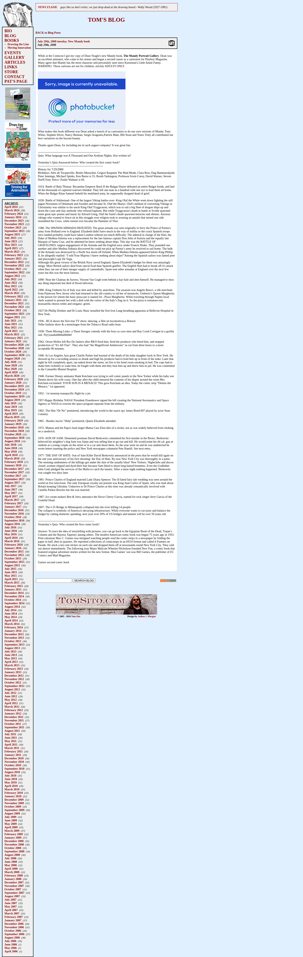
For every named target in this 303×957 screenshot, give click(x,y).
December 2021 (14, 303)
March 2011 (11, 748)
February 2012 (13, 710)
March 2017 (11, 499)
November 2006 (14, 927)
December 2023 (14, 220)
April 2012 (11, 703)
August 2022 (12, 275)
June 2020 (10, 365)
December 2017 (14, 468)
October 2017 (12, 475)
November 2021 (14, 306)
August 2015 (12, 565)
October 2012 (12, 682)
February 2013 (13, 668)
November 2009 (14, 803)
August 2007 (12, 896)
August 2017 (12, 482)
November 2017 (14, 472)
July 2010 (10, 775)
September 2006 (14, 934)
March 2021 (11, 334)
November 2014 (14, 596)
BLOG (10, 35)
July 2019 (10, 403)
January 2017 (12, 506)
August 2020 (12, 358)
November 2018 (14, 430)
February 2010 (13, 792)
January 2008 (12, 879)
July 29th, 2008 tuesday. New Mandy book (63, 41)
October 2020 (12, 351)
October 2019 (12, 393)
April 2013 (11, 661)
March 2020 (11, 375)
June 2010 (10, 779)
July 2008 (10, 858)
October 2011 (12, 723)
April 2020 (11, 372)
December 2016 (14, 510)
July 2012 (10, 692)
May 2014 (10, 617)
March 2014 (11, 623)
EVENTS (12, 52)
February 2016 (13, 544)
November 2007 (14, 885)
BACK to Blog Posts (48, 32)
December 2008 (14, 841)
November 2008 (14, 844)
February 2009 (13, 834)
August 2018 (12, 441)
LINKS (10, 67)
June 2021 (10, 324)
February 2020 (13, 379)
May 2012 (10, 699)
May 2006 (10, 947)
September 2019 (14, 396)
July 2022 (10, 279)
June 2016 (10, 530)
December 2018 (14, 427)
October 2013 (12, 641)
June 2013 (10, 655)
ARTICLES (14, 62)
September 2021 (14, 313)
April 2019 (11, 413)
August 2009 (12, 813)
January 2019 (12, 424)
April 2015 (11, 579)
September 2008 (14, 851)
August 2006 (12, 937)
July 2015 (10, 568)
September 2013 (14, 644)
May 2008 (10, 865)
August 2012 (12, 689)
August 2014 (12, 606)
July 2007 (10, 899)
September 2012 (14, 686)
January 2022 (12, 299)
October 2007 (12, 889)
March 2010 (11, 789)
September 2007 (14, 892)
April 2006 (11, 951)
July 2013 (10, 651)
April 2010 (11, 785)
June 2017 (10, 489)
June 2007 (10, 903)
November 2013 (14, 637)
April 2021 (11, 331)
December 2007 (14, 882)
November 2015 (14, 555)
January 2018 (12, 465)
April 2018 (11, 455)
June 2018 (10, 448)
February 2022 (13, 296)
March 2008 (11, 872)
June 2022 (10, 282)
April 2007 (11, 910)
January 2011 (12, 754)
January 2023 (12, 258)
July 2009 (10, 817)
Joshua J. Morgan (147, 616)
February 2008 (13, 875)
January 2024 (12, 217)
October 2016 (12, 517)
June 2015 (10, 572)
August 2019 (12, 399)
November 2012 (14, 679)
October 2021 (12, 310)
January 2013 (12, 672)
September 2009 (14, 810)
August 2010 (12, 772)
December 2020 (14, 344)
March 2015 (11, 582)
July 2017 (10, 486)
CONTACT (14, 76)
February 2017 (13, 503)
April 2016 (11, 537)
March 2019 (11, 417)
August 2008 (12, 854)
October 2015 (12, 558)
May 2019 (10, 410)
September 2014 (14, 603)
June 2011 (10, 737)
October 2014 (12, 599)
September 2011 (14, 727)
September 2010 (14, 768)
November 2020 (14, 348)
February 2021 (13, 337)
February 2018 (13, 461)
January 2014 (12, 630)
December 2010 (14, 758)
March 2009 (11, 830)
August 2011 (12, 730)
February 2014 (13, 627)
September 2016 (14, 520)
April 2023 (11, 248)
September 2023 (14, 231)
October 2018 (12, 434)
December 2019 (14, 386)
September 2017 (14, 479)
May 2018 (10, 451)
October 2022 (12, 268)
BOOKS (11, 40)
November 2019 (14, 389)
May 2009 (10, 823)
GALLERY (14, 57)
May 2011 (10, 741)
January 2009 (12, 837)
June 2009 (10, 820)
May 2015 (10, 575)
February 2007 (13, 916)
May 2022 (10, 286)
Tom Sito (75, 616)
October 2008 (12, 848)
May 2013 (10, 658)
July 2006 (10, 941)
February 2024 (13, 213)
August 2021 (12, 317)
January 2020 (12, 382)
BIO (8, 31)
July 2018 (10, 444)
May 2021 (10, 327)
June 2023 (10, 241)
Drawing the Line (18, 44)
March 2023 (11, 251)
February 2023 (13, 255)
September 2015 (14, 561)
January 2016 (12, 548)
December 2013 (14, 634)
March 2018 (11, 458)
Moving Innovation (19, 47)
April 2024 (11, 206)
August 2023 (12, 234)
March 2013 (11, 665)
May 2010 (10, 782)
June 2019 (10, 406)
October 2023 (12, 227)
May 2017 (10, 493)
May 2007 (10, 906)
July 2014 (10, 610)
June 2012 (10, 696)
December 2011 (14, 717)
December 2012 (14, 675)
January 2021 (12, 341)
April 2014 (11, 620)
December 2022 (14, 262)
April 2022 (11, 289)
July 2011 (10, 734)
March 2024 (11, 210)
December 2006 (14, 923)
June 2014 (10, 613)
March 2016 (11, 541)
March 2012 (11, 706)
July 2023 (10, 237)
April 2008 (11, 868)
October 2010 (12, 765)
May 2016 (10, 534)
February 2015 (13, 586)
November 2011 (14, 720)
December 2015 (14, 551)
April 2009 (11, 827)
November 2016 (14, 513)
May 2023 (10, 244)
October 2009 (12, 806)
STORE (11, 72)
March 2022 (11, 293)
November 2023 (14, 224)
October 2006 (12, 930)
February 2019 (13, 420)
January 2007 (12, 920)
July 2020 (10, 362)
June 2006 (10, 944)
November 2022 (14, 265)
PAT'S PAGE (16, 81)
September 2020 (14, 355)
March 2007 (11, 913)
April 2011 (10, 744)
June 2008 (10, 861)
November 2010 (14, 761)
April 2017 (11, 496)
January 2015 (12, 589)
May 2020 (10, 368)
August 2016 (12, 524)
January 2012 (12, 713)
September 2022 (14, 272)
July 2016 (10, 527)
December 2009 (14, 799)
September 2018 (14, 437)
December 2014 (14, 592)
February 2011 (13, 751)
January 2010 (12, 796)
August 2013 (12, 648)
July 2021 (10, 320)
